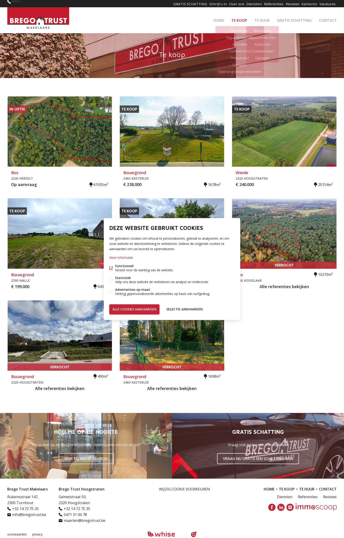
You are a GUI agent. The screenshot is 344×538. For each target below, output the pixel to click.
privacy (37, 534)
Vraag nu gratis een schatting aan (258, 458)
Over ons (229, 3)
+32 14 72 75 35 (24, 3)
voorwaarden (17, 534)
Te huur (262, 19)
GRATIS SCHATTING (294, 19)
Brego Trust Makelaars (27, 489)
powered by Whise (167, 534)
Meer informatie (121, 258)
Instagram (290, 507)
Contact (328, 19)
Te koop (239, 19)
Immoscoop (316, 507)
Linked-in (281, 507)
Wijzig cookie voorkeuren (184, 489)
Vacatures (326, 3)
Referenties (269, 3)
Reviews (289, 3)
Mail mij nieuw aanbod (86, 458)
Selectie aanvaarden (184, 309)
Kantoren (307, 3)
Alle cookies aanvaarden (134, 309)
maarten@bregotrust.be (84, 520)
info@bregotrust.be (29, 514)
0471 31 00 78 (75, 514)
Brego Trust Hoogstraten (81, 489)
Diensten (248, 3)
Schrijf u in (210, 3)
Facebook (272, 507)
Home (218, 19)
